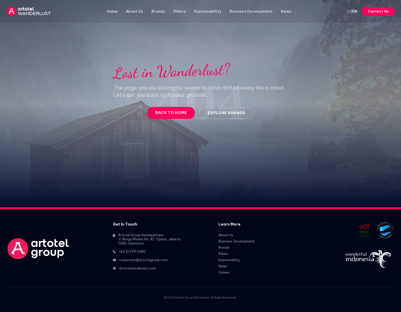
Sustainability (207, 11)
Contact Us (378, 11)
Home (112, 11)
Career (224, 272)
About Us (134, 11)
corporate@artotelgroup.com (143, 260)
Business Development (251, 11)
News (286, 11)
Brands (158, 11)
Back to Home (171, 112)
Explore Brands (226, 113)
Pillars (180, 11)
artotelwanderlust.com (137, 268)
